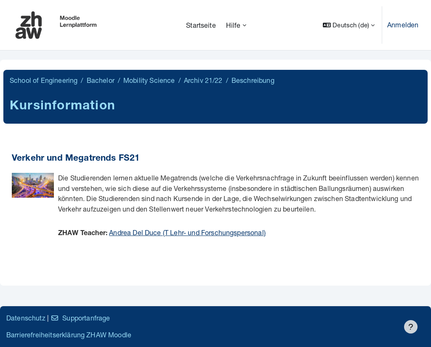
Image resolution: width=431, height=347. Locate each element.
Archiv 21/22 (203, 80)
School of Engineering (43, 80)
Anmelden (402, 25)
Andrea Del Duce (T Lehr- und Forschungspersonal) (187, 232)
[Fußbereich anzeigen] (411, 327)
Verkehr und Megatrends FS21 (76, 158)
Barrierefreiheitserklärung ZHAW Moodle (68, 335)
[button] (348, 25)
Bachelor (100, 80)
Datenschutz (25, 318)
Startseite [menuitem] (201, 25)
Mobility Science (149, 80)
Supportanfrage (80, 318)
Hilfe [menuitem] (233, 25)
